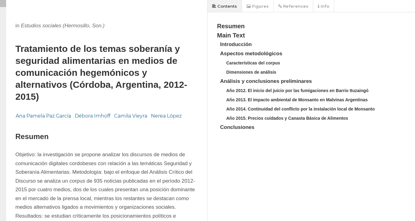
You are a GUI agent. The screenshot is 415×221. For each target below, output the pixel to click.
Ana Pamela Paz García (43, 116)
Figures (258, 6)
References (293, 6)
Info (323, 6)
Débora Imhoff (92, 116)
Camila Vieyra (130, 116)
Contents (224, 6)
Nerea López (166, 116)
